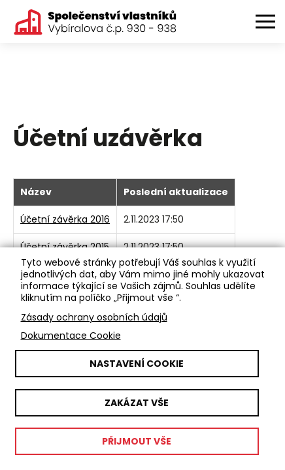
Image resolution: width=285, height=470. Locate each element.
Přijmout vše (136, 441)
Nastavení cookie (137, 363)
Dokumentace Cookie (71, 335)
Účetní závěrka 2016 (65, 219)
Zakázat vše (137, 402)
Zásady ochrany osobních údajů (94, 317)
